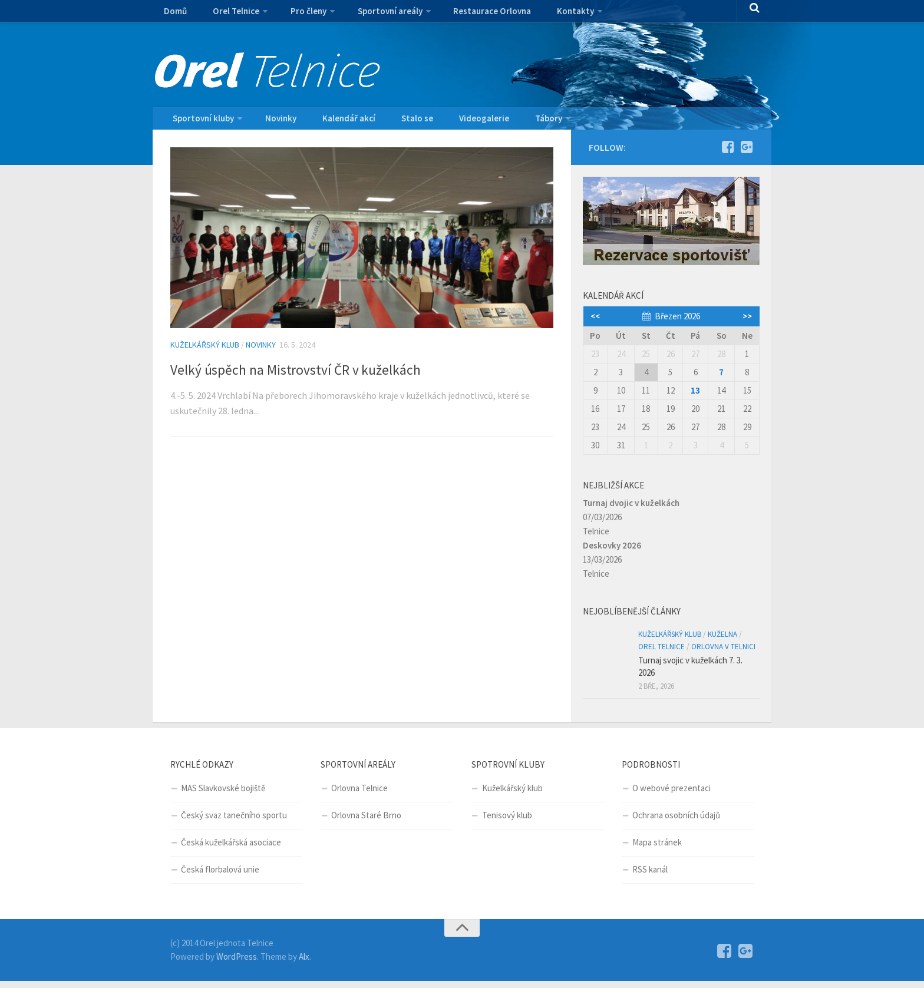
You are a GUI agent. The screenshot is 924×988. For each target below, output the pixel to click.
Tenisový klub (507, 822)
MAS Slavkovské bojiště (223, 795)
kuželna (722, 641)
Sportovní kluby (201, 122)
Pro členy (295, 15)
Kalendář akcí (334, 122)
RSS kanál (650, 876)
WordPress (236, 963)
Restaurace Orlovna (469, 15)
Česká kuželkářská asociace (231, 849)
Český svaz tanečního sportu (234, 822)
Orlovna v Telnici (723, 654)
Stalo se (394, 122)
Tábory (507, 122)
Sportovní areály (371, 15)
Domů (173, 15)
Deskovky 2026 (612, 552)
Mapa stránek (657, 849)
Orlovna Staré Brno (366, 822)
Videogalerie (452, 122)
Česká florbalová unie (220, 876)
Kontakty (545, 15)
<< (595, 323)
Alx (304, 963)
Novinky (274, 122)
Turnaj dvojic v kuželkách (631, 510)
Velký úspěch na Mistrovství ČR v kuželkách (341, 374)
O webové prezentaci (671, 795)
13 (695, 397)
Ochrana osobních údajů (676, 822)
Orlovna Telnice (359, 795)
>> (747, 323)
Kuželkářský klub (204, 351)
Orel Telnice (226, 15)
